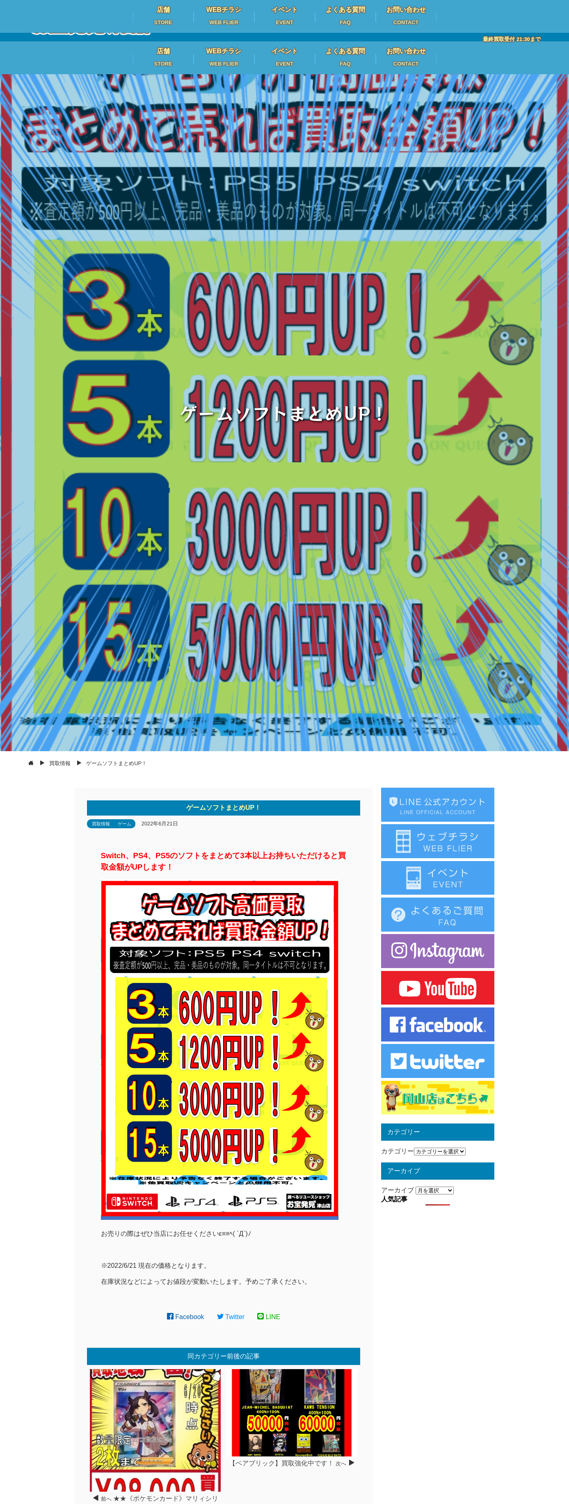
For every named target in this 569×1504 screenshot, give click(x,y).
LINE (268, 1316)
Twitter (231, 1316)
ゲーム (124, 823)
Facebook (185, 1316)
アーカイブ (397, 1190)
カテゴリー (397, 1151)
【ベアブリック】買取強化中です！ (281, 1463)
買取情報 (101, 823)
